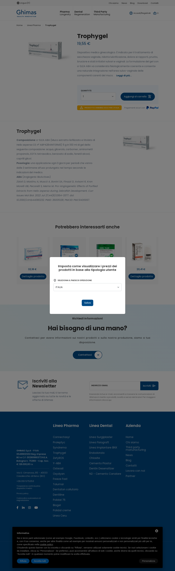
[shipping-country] (87, 287)
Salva (87, 303)
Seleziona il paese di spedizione (72, 280)
